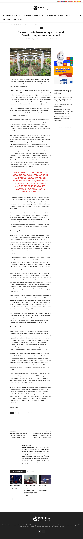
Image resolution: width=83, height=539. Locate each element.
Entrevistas (39, 16)
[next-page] (14, 499)
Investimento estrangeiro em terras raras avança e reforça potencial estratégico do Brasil (63, 99)
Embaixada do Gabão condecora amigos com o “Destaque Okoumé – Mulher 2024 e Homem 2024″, (41, 435)
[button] (81, 16)
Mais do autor (30, 471)
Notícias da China (9, 20)
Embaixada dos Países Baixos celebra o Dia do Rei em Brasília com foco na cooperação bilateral (63, 111)
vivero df (30, 412)
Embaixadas (7, 16)
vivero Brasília (23, 412)
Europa (20, 20)
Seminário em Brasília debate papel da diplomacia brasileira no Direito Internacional (63, 91)
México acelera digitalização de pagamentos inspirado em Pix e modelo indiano (62, 118)
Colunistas (28, 16)
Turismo (68, 16)
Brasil (15, 25)
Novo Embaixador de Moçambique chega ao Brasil (63, 105)
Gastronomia (51, 16)
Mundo (60, 16)
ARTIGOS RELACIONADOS (18, 471)
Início (11, 25)
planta (16, 412)
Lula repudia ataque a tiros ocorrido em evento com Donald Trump (16, 487)
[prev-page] (11, 499)
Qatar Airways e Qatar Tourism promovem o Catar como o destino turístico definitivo (18, 435)
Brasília (18, 16)
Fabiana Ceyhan (32, 38)
